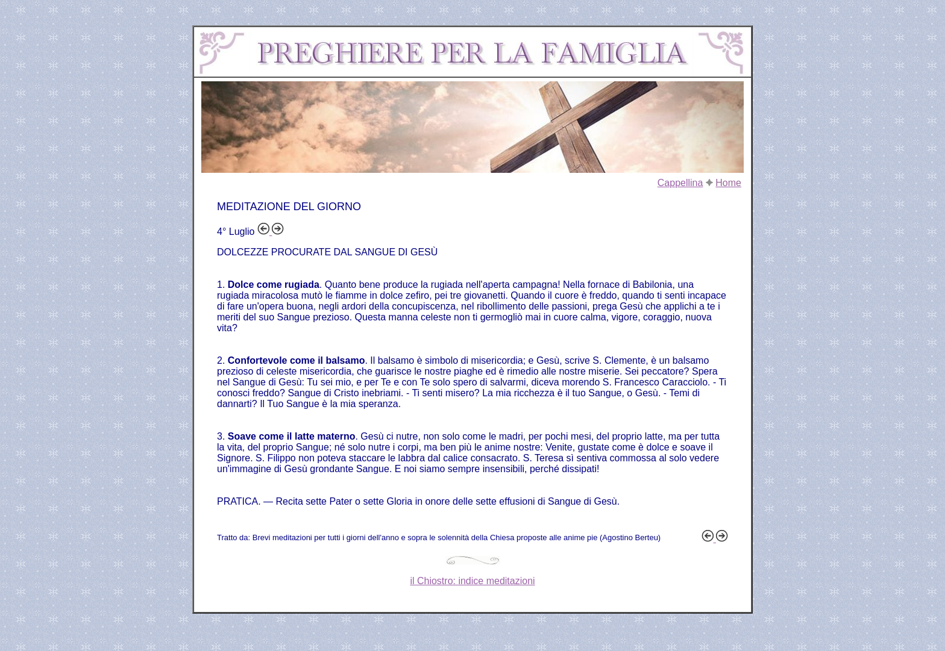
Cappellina (680, 183)
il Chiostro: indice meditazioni (472, 581)
